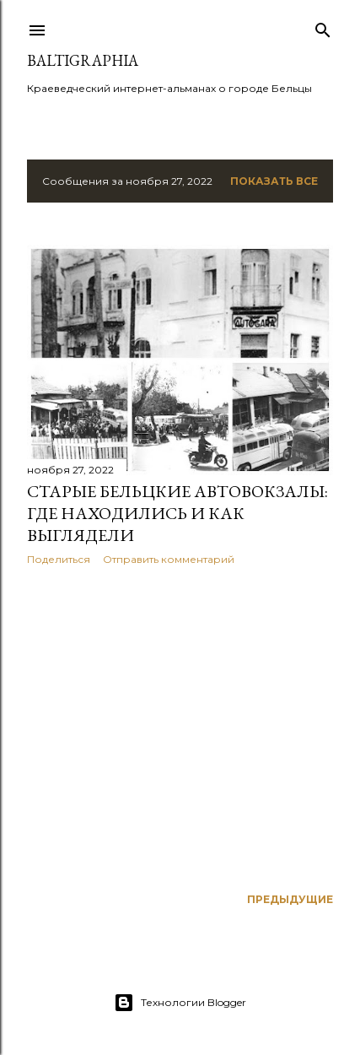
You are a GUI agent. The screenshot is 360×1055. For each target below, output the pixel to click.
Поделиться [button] (58, 559)
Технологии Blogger (180, 1003)
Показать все (274, 181)
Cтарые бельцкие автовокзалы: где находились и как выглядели (177, 513)
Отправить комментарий (168, 559)
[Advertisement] (180, 726)
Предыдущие (290, 899)
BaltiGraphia (82, 60)
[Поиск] (323, 26)
